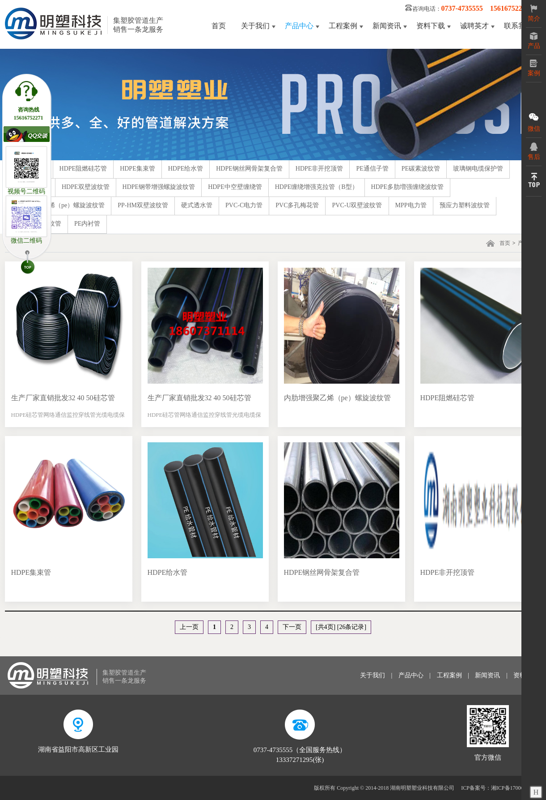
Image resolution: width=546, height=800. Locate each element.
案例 (534, 68)
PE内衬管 (87, 223)
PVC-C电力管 (243, 205)
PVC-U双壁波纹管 (357, 205)
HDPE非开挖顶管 (319, 168)
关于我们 (255, 26)
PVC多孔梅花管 (297, 205)
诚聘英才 (474, 26)
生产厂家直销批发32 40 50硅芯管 (63, 398)
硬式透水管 (196, 205)
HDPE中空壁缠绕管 (235, 187)
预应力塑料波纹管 (465, 205)
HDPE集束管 (137, 168)
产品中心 (299, 26)
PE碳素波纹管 (421, 168)
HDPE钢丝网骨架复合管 (249, 168)
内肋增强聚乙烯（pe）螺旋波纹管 (58, 205)
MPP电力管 (411, 205)
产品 (534, 40)
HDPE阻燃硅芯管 (83, 168)
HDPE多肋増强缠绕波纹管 (407, 187)
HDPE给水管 (185, 168)
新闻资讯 (386, 26)
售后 (534, 151)
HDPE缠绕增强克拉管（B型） (316, 187)
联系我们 (518, 26)
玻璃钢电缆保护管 (478, 168)
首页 (219, 26)
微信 (534, 121)
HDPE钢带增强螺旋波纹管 (159, 187)
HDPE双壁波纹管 (86, 187)
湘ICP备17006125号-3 (516, 788)
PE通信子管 (372, 168)
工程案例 (343, 26)
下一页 (292, 627)
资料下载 (430, 26)
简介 (534, 13)
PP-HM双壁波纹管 (143, 205)
